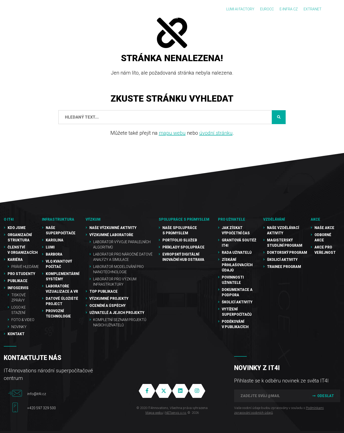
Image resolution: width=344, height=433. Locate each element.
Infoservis (18, 288)
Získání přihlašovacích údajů (237, 265)
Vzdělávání (274, 219)
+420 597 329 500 (41, 408)
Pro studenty (21, 274)
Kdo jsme (17, 228)
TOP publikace (103, 291)
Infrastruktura (58, 219)
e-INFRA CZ (289, 9)
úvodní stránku (216, 133)
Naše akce (324, 228)
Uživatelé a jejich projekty (116, 313)
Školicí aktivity (237, 302)
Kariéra (15, 260)
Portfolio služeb (179, 240)
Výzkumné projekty (108, 299)
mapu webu (172, 133)
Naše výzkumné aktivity (112, 228)
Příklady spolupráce (183, 247)
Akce (315, 219)
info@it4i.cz (36, 394)
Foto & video (22, 320)
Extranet (313, 9)
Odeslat (322, 396)
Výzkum (93, 219)
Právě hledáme (25, 267)
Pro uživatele (231, 219)
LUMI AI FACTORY (240, 9)
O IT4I (9, 219)
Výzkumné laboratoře (111, 235)
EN (334, 9)
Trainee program (284, 267)
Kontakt (16, 334)
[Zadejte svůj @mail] (269, 396)
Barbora (54, 254)
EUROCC (267, 9)
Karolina (54, 240)
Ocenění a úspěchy (107, 306)
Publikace (18, 281)
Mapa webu (154, 413)
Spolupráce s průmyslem (184, 219)
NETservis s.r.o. (176, 413)
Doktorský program (287, 252)
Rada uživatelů (237, 252)
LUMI (50, 247)
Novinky (19, 327)
